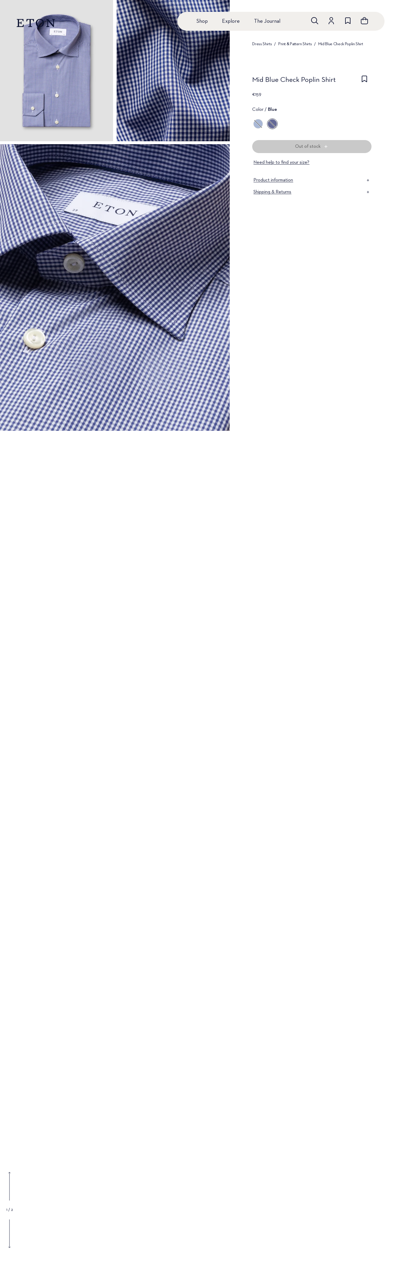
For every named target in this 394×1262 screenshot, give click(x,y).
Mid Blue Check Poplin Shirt (340, 44)
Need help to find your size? (281, 162)
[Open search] (314, 20)
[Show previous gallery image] (9, 1186)
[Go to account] (331, 20)
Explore (231, 21)
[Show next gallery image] (9, 1233)
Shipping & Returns (311, 192)
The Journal (267, 21)
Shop (202, 21)
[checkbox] (364, 81)
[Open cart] (364, 20)
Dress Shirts (262, 44)
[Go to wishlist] (347, 20)
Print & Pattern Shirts (295, 44)
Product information (311, 180)
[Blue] (258, 124)
